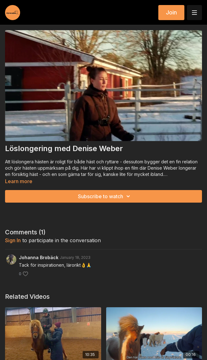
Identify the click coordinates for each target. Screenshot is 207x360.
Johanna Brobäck (38, 257)
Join (171, 12)
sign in (13, 240)
